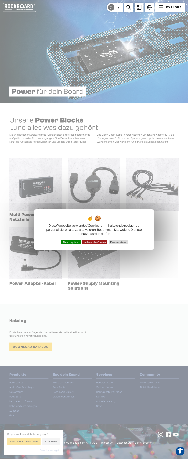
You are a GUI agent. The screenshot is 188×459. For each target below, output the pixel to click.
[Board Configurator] (139, 7)
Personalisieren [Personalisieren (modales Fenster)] (118, 242)
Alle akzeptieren (71, 242)
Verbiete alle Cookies (95, 242)
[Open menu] (170, 7)
